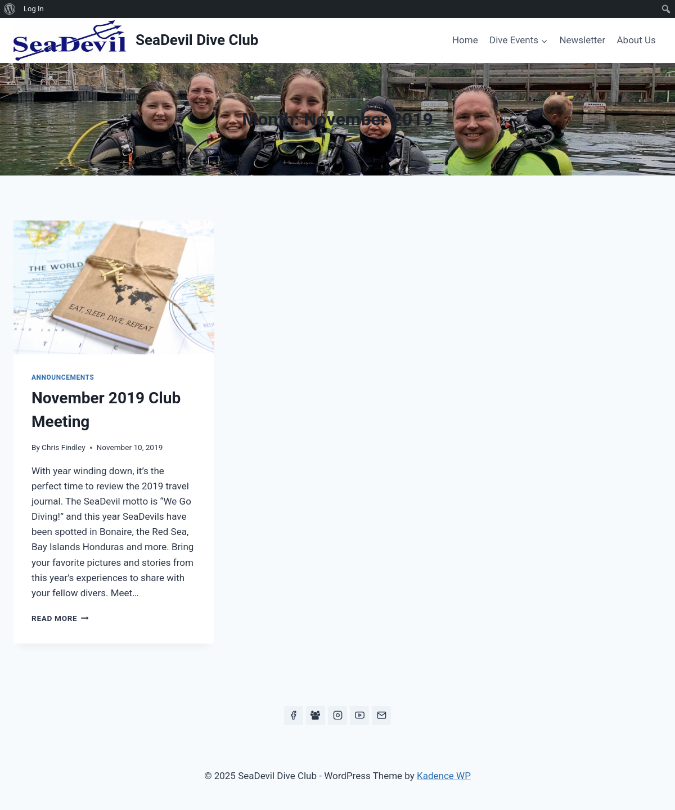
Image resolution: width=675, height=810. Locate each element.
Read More (60, 618)
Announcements (63, 377)
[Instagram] (337, 715)
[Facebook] (293, 715)
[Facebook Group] (315, 715)
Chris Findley (64, 447)
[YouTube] (359, 715)
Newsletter (582, 40)
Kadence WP (444, 775)
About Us (636, 40)
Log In (34, 8)
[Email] (381, 715)
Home (465, 40)
